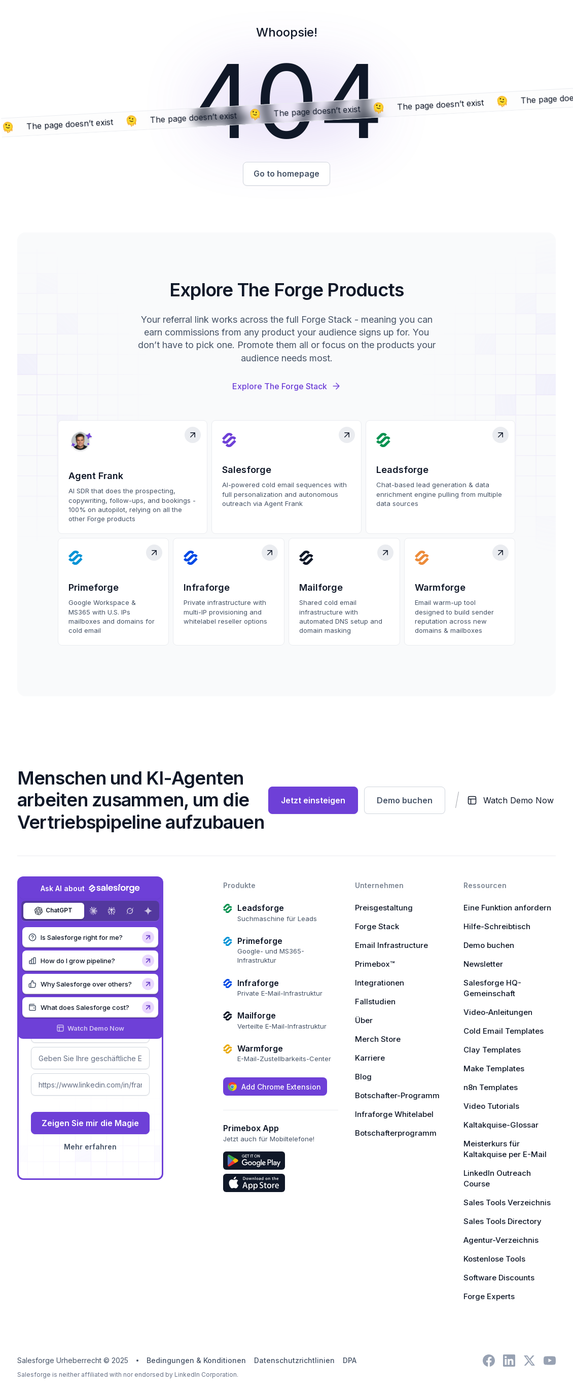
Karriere (370, 1059)
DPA (349, 1361)
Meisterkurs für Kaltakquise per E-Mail (505, 1150)
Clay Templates (492, 1051)
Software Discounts (498, 1278)
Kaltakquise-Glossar (501, 1126)
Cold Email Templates (503, 1032)
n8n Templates (490, 1088)
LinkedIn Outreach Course (497, 1179)
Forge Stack (377, 927)
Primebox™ (375, 965)
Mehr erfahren (90, 1147)
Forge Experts (489, 1297)
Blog (363, 1077)
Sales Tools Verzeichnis (507, 1203)
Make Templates (493, 1069)
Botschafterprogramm (396, 1134)
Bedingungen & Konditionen (196, 1361)
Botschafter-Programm (397, 1096)
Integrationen (379, 984)
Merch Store (378, 1040)
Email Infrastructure (391, 946)
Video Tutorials (491, 1107)
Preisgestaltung (384, 908)
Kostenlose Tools (494, 1260)
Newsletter (483, 965)
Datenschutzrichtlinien (294, 1361)
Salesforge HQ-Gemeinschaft (492, 989)
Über (364, 1021)
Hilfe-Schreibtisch (496, 927)
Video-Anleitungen (497, 1013)
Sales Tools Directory (502, 1222)
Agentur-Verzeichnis (501, 1241)
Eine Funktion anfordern (507, 908)
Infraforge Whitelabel (394, 1115)
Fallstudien (375, 1002)
